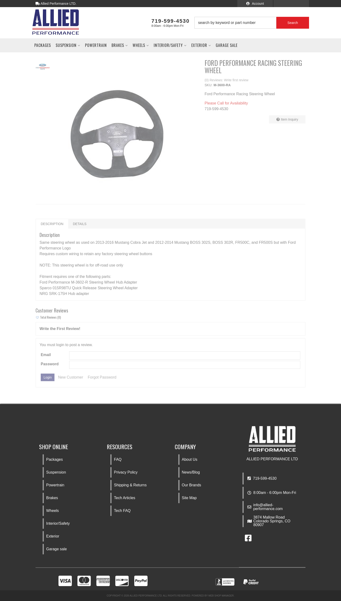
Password (50, 364)
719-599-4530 (262, 478)
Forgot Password (102, 377)
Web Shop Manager (221, 595)
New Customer (70, 377)
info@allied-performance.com (268, 507)
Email (46, 355)
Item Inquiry (289, 119)
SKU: (208, 85)
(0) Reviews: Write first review (226, 80)
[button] (251, 23)
